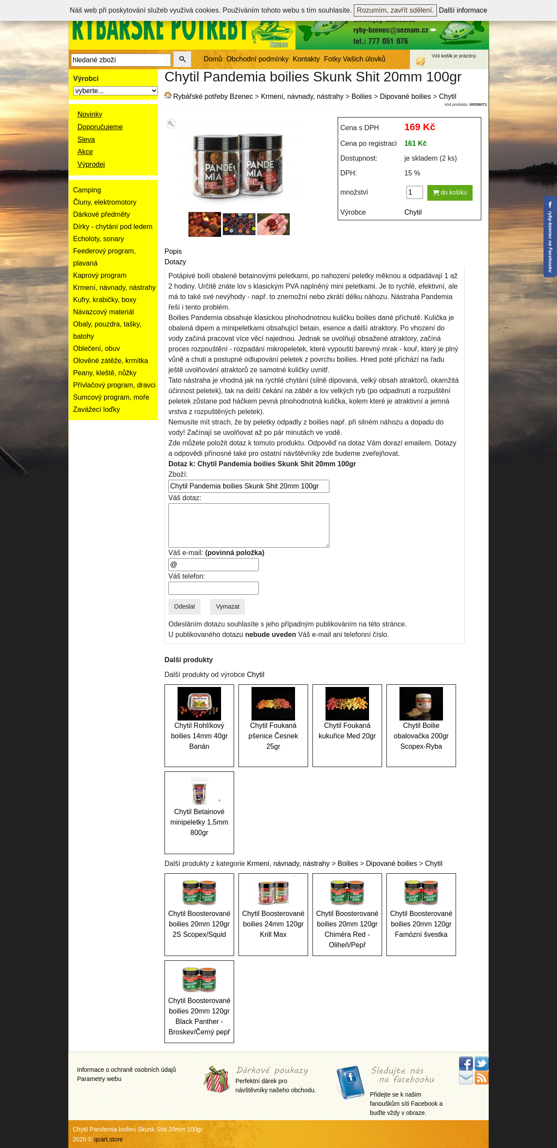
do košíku (450, 192)
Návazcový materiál (103, 312)
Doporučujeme (100, 127)
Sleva (86, 139)
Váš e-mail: (216, 552)
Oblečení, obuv (96, 348)
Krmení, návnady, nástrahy (114, 287)
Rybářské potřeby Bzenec (213, 96)
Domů (213, 59)
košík (447, 55)
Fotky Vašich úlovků (355, 59)
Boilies (362, 96)
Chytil (447, 96)
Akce (85, 151)
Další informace (463, 10)
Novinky (89, 114)
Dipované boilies (405, 96)
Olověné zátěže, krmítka (110, 360)
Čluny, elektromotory (105, 202)
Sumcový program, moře (111, 397)
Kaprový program (100, 275)
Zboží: (178, 474)
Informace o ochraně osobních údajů (126, 1069)
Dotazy (175, 262)
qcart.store (108, 1139)
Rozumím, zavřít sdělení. (395, 10)
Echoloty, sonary (98, 238)
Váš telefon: (186, 576)
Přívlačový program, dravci (114, 385)
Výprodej (91, 164)
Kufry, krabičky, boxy (104, 299)
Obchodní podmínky (257, 59)
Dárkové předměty (101, 214)
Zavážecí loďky (96, 409)
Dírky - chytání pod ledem (112, 226)
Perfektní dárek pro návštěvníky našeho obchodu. (275, 1080)
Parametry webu (99, 1078)
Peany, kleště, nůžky (105, 373)
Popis (173, 251)
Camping (87, 190)
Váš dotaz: (184, 498)
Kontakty (306, 59)
